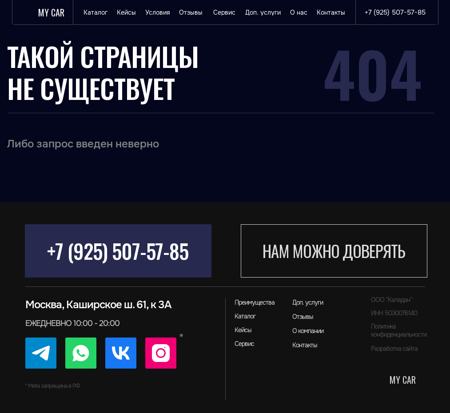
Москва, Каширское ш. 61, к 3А (98, 304)
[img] (40, 353)
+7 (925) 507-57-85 (117, 251)
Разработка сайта (394, 349)
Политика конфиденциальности (398, 330)
